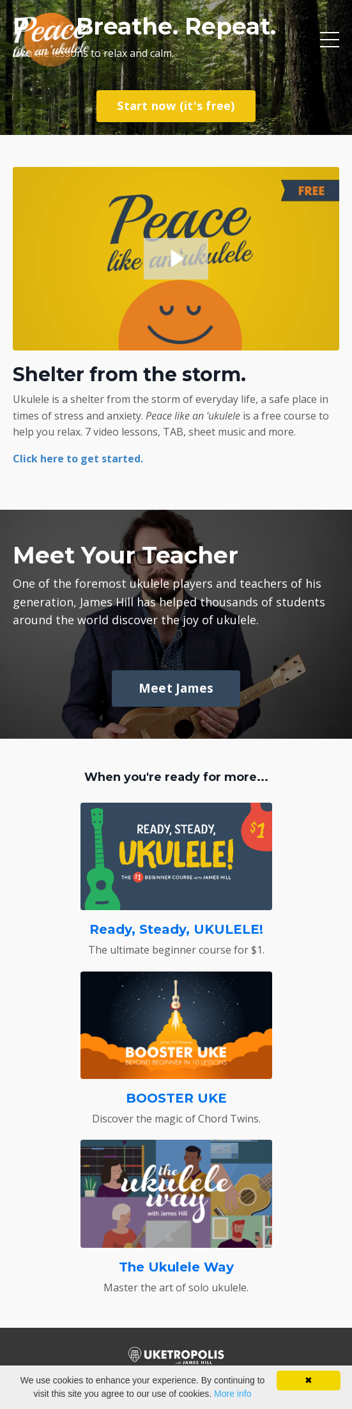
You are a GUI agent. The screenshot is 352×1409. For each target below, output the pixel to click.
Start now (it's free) (175, 105)
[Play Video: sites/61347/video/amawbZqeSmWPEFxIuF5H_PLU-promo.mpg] (176, 258)
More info (232, 1394)
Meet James (176, 688)
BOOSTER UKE (176, 1098)
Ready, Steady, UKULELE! (176, 929)
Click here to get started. (78, 459)
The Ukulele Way (176, 1267)
